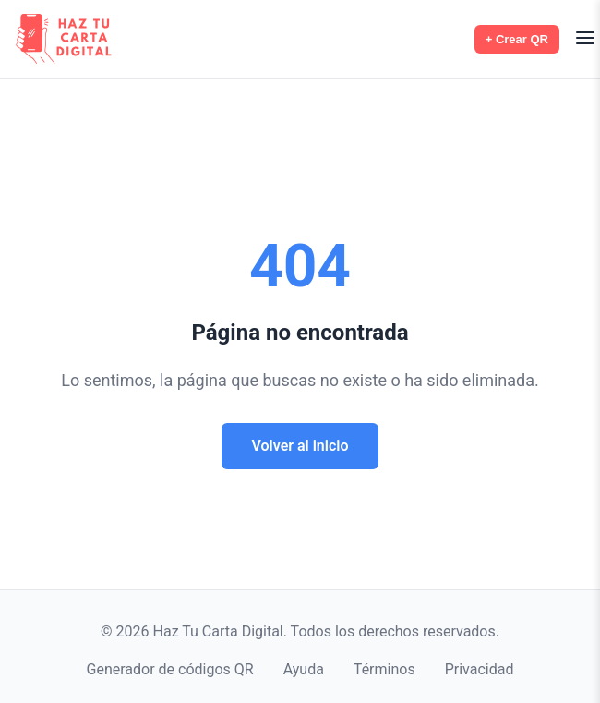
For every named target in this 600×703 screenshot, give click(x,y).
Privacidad (479, 669)
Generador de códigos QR (170, 669)
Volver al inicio (299, 446)
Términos (384, 669)
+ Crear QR (517, 39)
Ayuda (303, 669)
